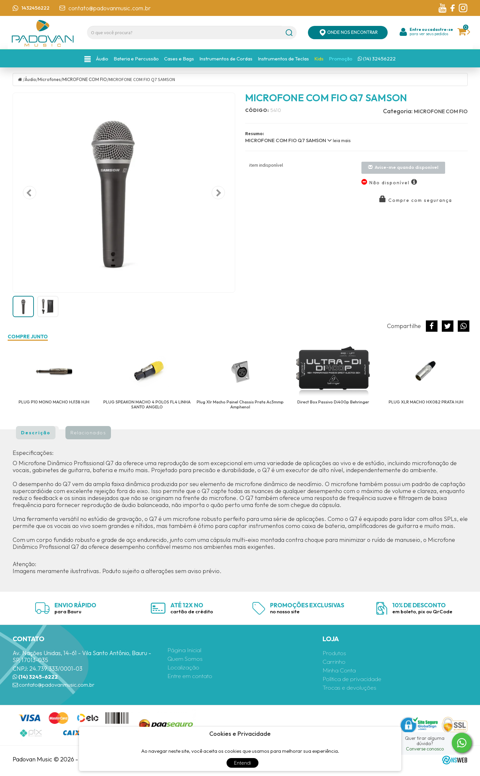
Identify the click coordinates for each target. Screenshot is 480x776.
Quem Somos (186, 658)
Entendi (242, 763)
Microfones (51, 78)
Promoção (340, 58)
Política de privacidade (355, 678)
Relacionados (88, 432)
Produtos (336, 652)
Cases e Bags (179, 58)
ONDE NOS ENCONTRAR (348, 33)
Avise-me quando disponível (403, 166)
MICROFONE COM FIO (88, 78)
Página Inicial (186, 649)
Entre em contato (193, 675)
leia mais (339, 139)
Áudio (102, 58)
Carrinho (335, 661)
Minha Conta (341, 669)
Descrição (35, 432)
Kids (319, 58)
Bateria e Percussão (136, 58)
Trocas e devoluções (352, 687)
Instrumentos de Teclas (283, 58)
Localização (185, 666)
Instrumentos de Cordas (225, 58)
